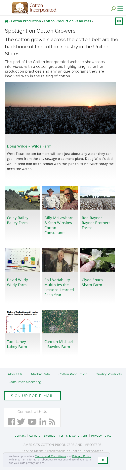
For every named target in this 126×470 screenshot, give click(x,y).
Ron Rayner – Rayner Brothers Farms (96, 222)
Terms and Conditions (50, 456)
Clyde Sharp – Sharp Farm (94, 282)
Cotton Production (73, 374)
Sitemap (50, 435)
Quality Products (109, 374)
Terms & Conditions (73, 435)
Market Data (40, 374)
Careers (34, 435)
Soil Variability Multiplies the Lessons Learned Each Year (59, 287)
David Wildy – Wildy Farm (19, 282)
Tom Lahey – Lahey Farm (18, 344)
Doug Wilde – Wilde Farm (29, 146)
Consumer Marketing (25, 382)
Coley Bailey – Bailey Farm (19, 220)
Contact (20, 435)
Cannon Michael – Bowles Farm (58, 344)
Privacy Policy (81, 456)
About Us (15, 374)
